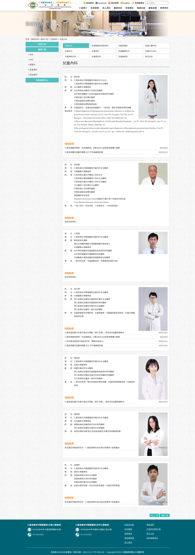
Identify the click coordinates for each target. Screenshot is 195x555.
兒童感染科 (96, 56)
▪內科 (30, 54)
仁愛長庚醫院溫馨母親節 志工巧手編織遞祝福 (84, 152)
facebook (100, 3)
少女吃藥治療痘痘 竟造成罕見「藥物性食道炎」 (85, 341)
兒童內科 (63, 39)
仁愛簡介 (83, 7)
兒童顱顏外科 (124, 51)
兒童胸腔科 (123, 56)
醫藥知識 (141, 7)
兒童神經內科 (70, 56)
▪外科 (30, 59)
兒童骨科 (95, 51)
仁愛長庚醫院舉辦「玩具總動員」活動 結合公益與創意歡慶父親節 (92, 147)
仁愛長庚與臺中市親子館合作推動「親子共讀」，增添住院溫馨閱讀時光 (94, 332)
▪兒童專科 (32, 69)
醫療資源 (118, 7)
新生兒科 (149, 56)
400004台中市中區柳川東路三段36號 (93, 529)
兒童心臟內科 (150, 45)
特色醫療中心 (42, 80)
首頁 (27, 39)
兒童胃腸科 (123, 45)
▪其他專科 (32, 74)
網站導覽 (113, 3)
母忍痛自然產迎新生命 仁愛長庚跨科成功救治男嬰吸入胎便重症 (92, 447)
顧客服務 (153, 7)
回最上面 (164, 515)
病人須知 (106, 7)
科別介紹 (42, 44)
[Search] (156, 3)
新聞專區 (129, 7)
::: (81, 3)
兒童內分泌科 (150, 51)
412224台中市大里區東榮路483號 (44, 529)
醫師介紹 (44, 39)
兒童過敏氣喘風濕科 (100, 45)
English (125, 3)
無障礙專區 (137, 3)
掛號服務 (95, 7)
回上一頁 (154, 515)
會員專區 (88, 3)
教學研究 (164, 7)
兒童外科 (68, 51)
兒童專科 (54, 39)
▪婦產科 (31, 64)
